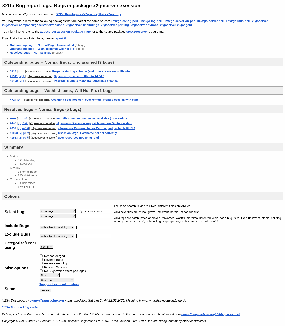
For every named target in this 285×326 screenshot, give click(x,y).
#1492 (14, 80)
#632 (13, 128)
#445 (13, 123)
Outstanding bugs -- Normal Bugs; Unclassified (42, 45)
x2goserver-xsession (38, 71)
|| (20, 99)
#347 (13, 118)
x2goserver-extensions (47, 25)
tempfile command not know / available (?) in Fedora (91, 118)
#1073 (14, 133)
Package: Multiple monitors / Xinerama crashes (86, 80)
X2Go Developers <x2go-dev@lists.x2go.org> (88, 14)
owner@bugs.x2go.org (47, 300)
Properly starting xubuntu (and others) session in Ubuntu (91, 71)
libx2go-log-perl (151, 21)
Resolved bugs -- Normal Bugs (30, 52)
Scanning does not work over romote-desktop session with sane (95, 99)
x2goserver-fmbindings (82, 25)
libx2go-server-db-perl (179, 21)
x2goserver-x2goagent (176, 25)
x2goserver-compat (16, 25)
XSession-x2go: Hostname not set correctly (87, 133)
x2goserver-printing (115, 25)
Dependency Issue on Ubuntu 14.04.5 (79, 76)
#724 (13, 99)
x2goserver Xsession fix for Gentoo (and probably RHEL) (96, 128)
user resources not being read (78, 137)
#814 (13, 71)
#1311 (14, 76)
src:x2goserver (137, 31)
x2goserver (260, 21)
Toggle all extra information (59, 284)
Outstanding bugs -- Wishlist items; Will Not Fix (42, 48)
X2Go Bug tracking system (21, 307)
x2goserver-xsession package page (65, 31)
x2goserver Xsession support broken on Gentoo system (94, 123)
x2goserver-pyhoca (144, 25)
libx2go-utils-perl (238, 21)
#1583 (14, 137)
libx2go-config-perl (124, 21)
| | (21, 71)
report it (60, 38)
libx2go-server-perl (210, 21)
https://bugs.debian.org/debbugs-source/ (210, 314)
